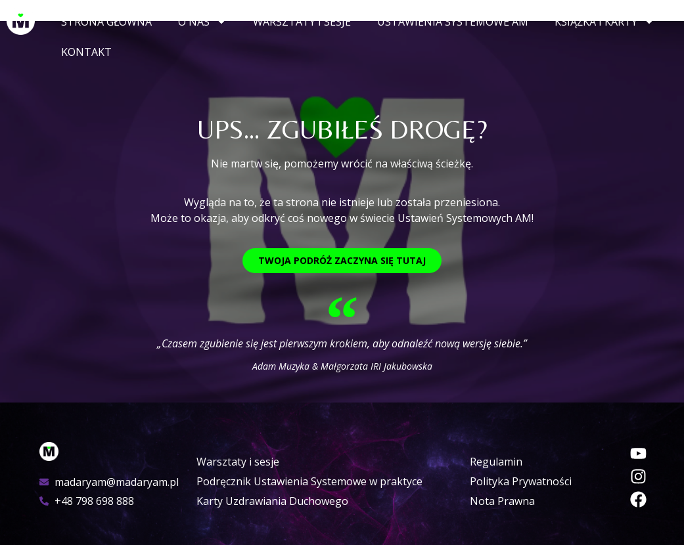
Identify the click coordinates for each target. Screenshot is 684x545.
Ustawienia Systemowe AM (452, 21)
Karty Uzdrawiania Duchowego (272, 501)
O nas (202, 21)
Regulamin (496, 461)
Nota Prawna (502, 501)
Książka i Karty (604, 21)
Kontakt (86, 52)
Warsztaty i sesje (302, 21)
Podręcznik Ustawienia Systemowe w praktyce (309, 481)
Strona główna (106, 21)
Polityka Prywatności (521, 481)
